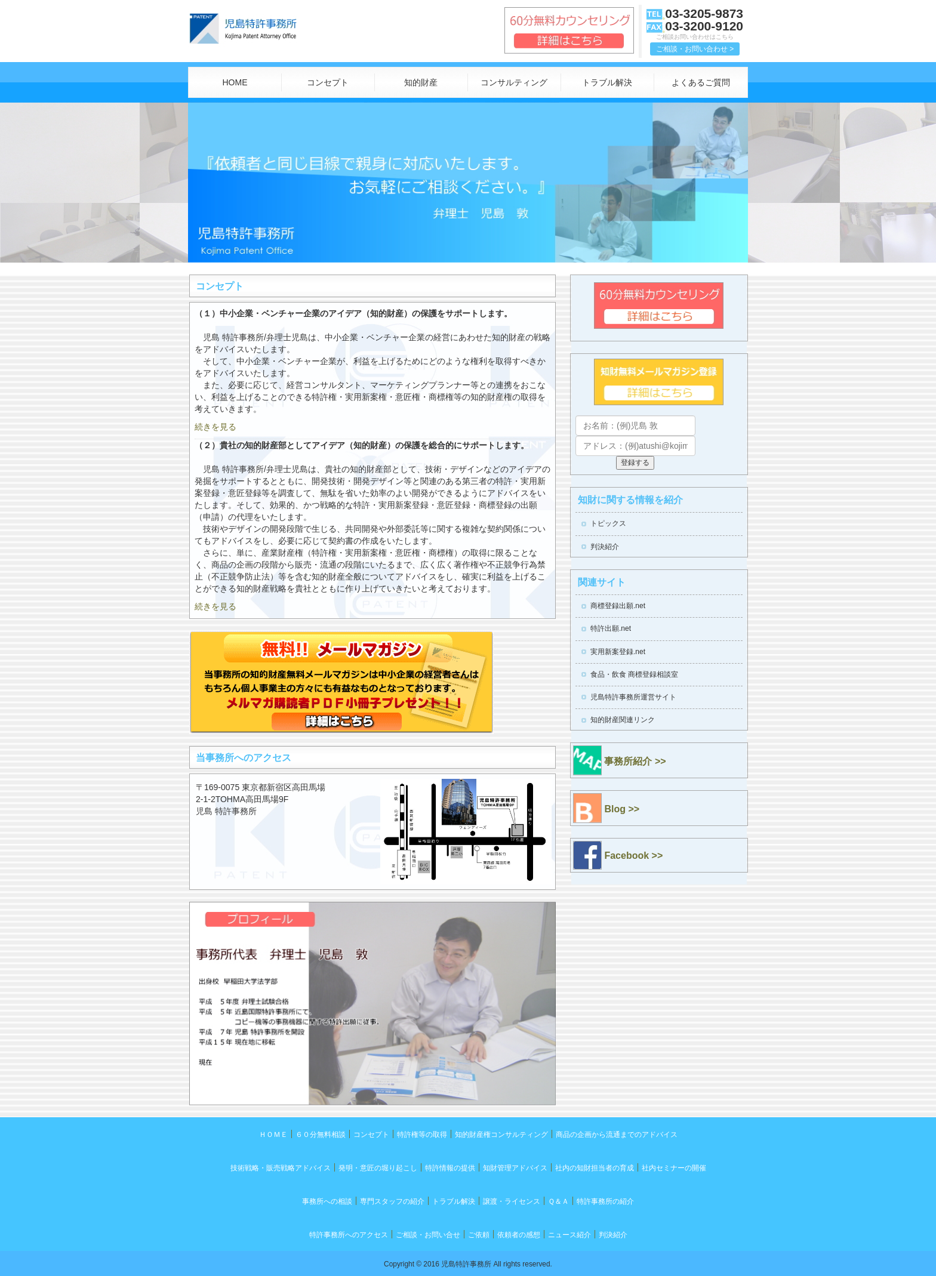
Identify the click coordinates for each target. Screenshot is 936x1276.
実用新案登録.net (617, 652)
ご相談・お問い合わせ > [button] (695, 49)
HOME (234, 82)
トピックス (608, 523)
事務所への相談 (327, 1201)
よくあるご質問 (701, 82)
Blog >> (606, 808)
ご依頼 (478, 1235)
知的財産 (421, 82)
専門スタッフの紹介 (392, 1201)
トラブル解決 (607, 82)
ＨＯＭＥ (273, 1134)
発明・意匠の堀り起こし (377, 1168)
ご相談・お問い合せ (428, 1235)
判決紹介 (604, 547)
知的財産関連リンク (622, 720)
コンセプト (328, 82)
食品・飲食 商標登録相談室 (634, 674)
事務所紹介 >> (619, 760)
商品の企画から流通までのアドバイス (617, 1134)
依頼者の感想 (518, 1235)
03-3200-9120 (704, 26)
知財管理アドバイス (515, 1168)
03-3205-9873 (704, 13)
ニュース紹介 (569, 1235)
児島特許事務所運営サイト (633, 697)
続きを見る (215, 427)
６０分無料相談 (320, 1134)
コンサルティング (514, 82)
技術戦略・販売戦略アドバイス (280, 1168)
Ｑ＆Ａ (558, 1201)
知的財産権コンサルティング (501, 1134)
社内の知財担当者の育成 (594, 1168)
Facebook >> (618, 855)
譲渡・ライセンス (511, 1201)
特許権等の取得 (422, 1134)
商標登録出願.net (617, 606)
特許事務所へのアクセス (348, 1235)
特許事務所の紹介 (605, 1201)
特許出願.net (610, 628)
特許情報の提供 (450, 1168)
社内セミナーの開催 (674, 1168)
